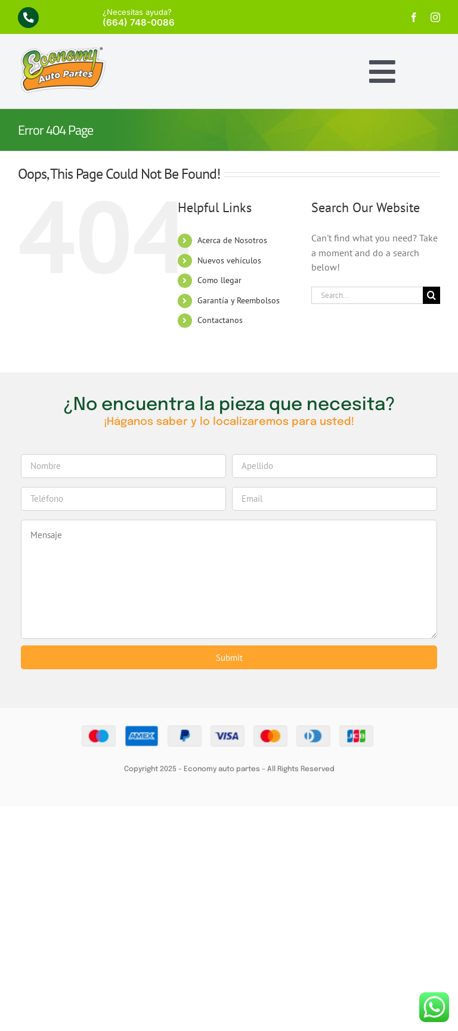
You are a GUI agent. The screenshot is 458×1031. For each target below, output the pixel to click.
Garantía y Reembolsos (238, 300)
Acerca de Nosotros (232, 240)
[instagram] (435, 17)
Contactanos (220, 320)
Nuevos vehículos (229, 260)
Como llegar (219, 280)
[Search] (431, 295)
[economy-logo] (62, 51)
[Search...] (367, 295)
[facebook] (414, 17)
